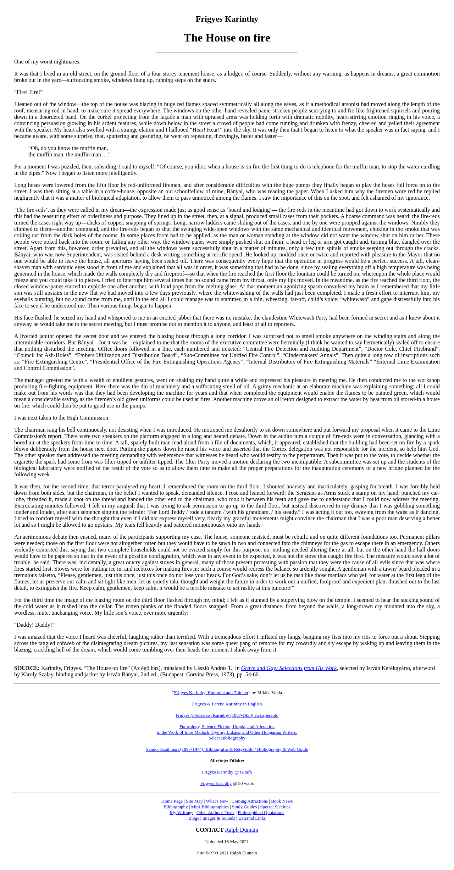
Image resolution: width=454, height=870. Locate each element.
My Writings (181, 812)
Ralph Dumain (241, 830)
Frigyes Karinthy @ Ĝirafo (227, 772)
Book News (282, 801)
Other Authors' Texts (215, 812)
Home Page (172, 801)
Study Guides (244, 806)
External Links (252, 818)
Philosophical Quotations (261, 812)
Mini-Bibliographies (210, 806)
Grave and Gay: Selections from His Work (289, 668)
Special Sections (275, 806)
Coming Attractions (250, 801)
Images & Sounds (218, 818)
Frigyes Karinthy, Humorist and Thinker (211, 692)
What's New (217, 801)
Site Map (194, 801)
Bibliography (176, 806)
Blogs (193, 818)
